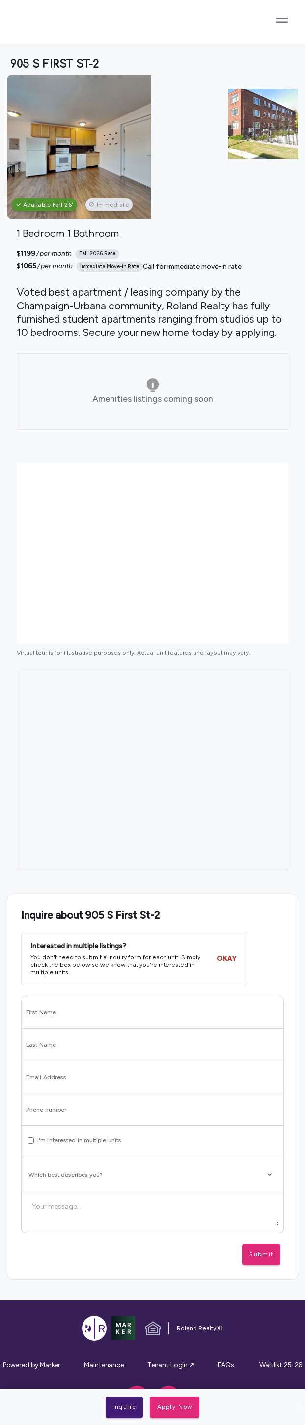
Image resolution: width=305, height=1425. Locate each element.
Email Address (46, 1077)
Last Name (41, 1044)
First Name (41, 1012)
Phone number (46, 1109)
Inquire (124, 1406)
